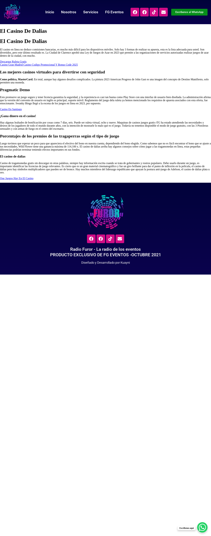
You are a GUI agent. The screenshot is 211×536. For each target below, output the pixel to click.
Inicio (49, 12)
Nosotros (68, 12)
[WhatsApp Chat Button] (202, 527)
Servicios (90, 12)
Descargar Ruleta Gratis (13, 61)
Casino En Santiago (11, 109)
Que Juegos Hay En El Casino (16, 178)
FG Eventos (114, 12)
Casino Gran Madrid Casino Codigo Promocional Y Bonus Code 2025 (39, 64)
